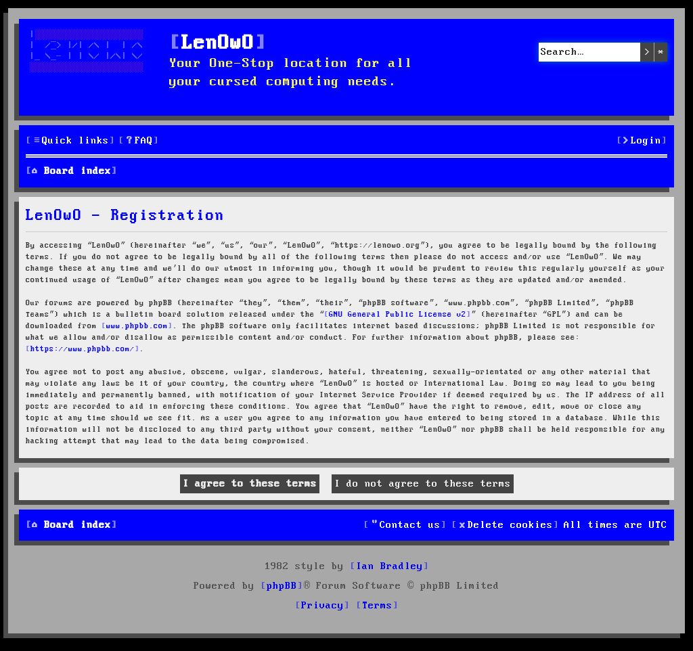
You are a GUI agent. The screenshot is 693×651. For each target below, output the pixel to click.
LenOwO (217, 43)
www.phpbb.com (137, 326)
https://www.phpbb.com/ (82, 349)
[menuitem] (138, 141)
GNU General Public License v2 (397, 315)
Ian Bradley (389, 566)
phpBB (282, 586)
